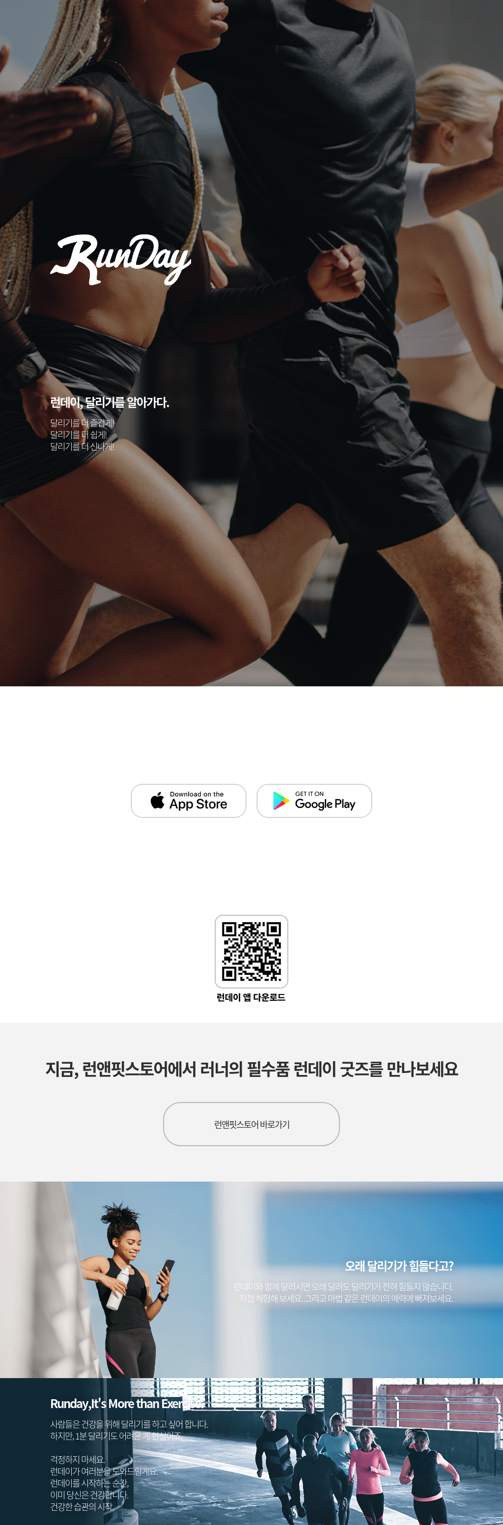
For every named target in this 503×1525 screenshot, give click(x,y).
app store (189, 800)
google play (314, 800)
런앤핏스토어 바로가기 (251, 1124)
